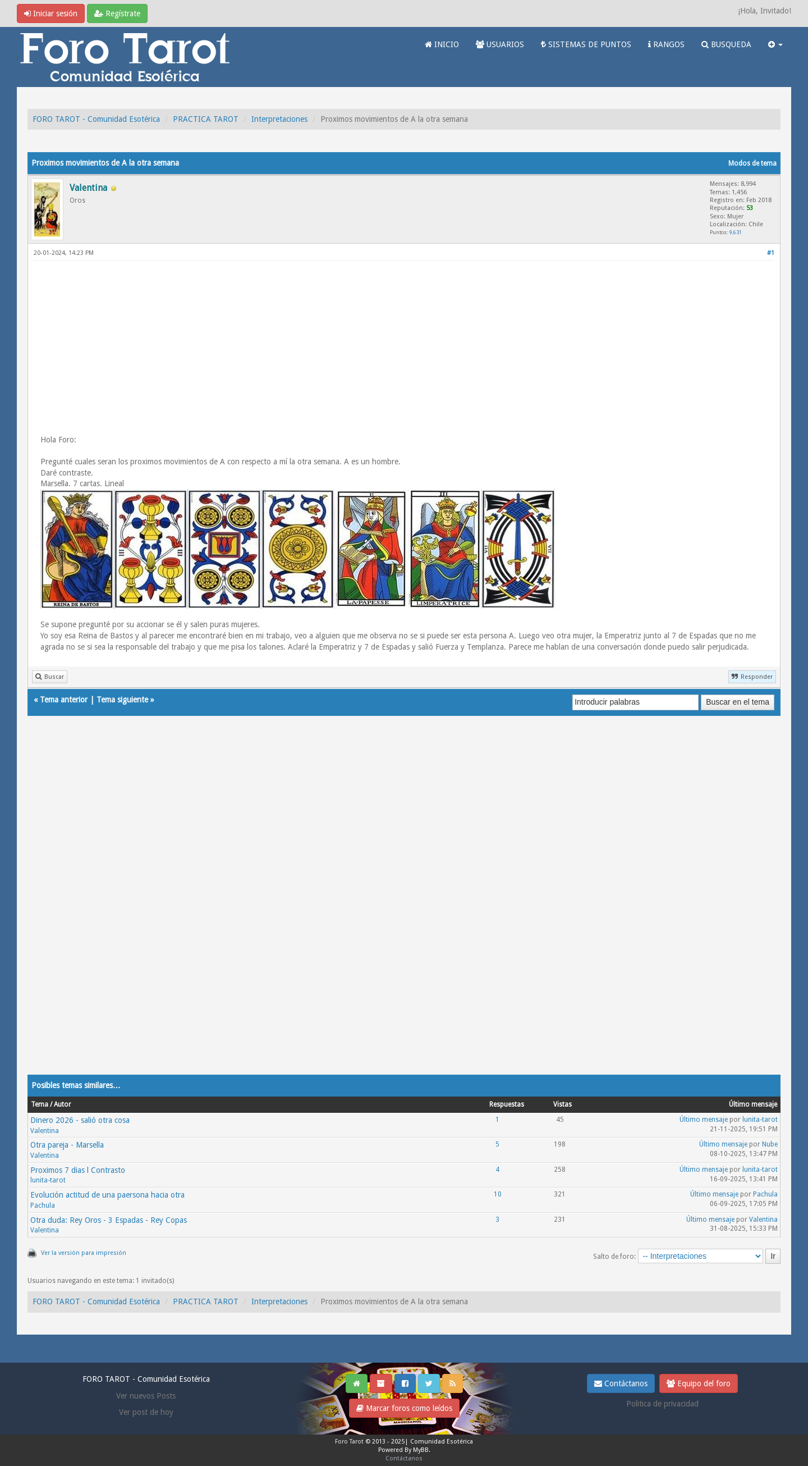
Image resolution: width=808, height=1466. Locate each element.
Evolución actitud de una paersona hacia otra (107, 1194)
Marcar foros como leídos (404, 1408)
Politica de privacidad (662, 1403)
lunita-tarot (760, 1120)
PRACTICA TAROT (205, 119)
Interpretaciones (279, 119)
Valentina (44, 1131)
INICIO (442, 44)
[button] (775, 44)
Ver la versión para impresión (83, 1253)
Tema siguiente (122, 699)
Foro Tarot (349, 1441)
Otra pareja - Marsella (67, 1144)
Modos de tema (752, 163)
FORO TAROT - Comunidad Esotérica (96, 119)
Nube (770, 1144)
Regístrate (117, 13)
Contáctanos (621, 1383)
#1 (770, 253)
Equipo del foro (699, 1383)
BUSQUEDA (726, 44)
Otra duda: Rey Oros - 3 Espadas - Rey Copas (108, 1220)
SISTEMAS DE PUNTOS (586, 44)
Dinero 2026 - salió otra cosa (80, 1120)
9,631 (735, 232)
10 (498, 1194)
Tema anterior (64, 699)
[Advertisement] (404, 347)
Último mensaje (704, 1120)
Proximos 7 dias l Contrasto (77, 1170)
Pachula (42, 1205)
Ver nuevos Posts (146, 1395)
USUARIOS (500, 44)
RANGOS (666, 44)
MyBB (421, 1450)
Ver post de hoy (146, 1412)
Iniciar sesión (50, 13)
